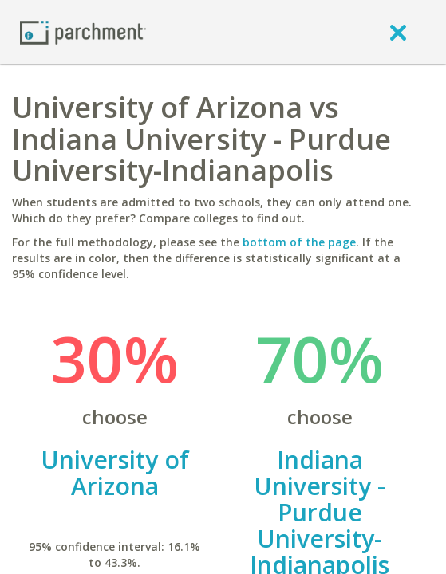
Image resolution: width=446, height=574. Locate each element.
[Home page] (83, 31)
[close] (398, 31)
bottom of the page (299, 242)
